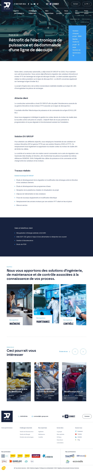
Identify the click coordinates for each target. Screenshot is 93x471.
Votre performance (6, 428)
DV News (77, 12)
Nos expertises (49, 12)
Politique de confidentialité (46, 468)
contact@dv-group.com (41, 416)
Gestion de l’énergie (25, 434)
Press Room (60, 440)
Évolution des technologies (27, 437)
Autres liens (60, 428)
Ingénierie (40, 431)
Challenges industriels (33, 12)
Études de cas (63, 351)
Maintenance (41, 434)
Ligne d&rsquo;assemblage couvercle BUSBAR (46, 389)
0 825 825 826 (20, 4)
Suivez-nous (78, 428)
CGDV (55, 468)
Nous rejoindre (60, 434)
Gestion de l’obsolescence (26, 431)
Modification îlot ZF (73, 392)
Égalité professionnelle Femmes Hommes (68, 468)
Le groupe (59, 431)
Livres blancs (60, 442)
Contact (75, 4)
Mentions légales (34, 468)
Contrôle (40, 437)
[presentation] (75, 352)
